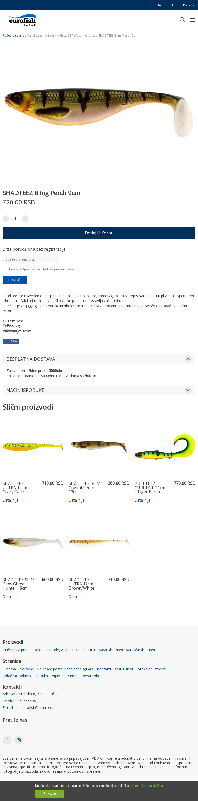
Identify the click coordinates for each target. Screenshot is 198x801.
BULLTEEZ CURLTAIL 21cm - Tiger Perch (150, 487)
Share (11, 341)
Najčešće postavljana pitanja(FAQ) (65, 669)
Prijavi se (189, 5)
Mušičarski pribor (17, 650)
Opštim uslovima (31, 269)
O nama (9, 669)
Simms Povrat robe (84, 676)
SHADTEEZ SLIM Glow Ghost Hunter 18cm (19, 584)
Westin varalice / (85, 35)
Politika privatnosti (150, 669)
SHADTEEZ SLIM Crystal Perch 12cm (85, 487)
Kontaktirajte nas (168, 5)
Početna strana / (14, 35)
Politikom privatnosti (54, 269)
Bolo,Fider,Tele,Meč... (52, 650)
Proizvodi (26, 669)
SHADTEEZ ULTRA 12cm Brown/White (81, 584)
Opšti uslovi (123, 669)
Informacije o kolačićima (146, 786)
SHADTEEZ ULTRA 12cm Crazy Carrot (15, 487)
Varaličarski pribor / (41, 35)
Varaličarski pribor (140, 650)
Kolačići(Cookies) (17, 676)
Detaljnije (14, 500)
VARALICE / (65, 35)
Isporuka (41, 676)
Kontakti (104, 669)
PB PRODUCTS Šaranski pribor (97, 650)
